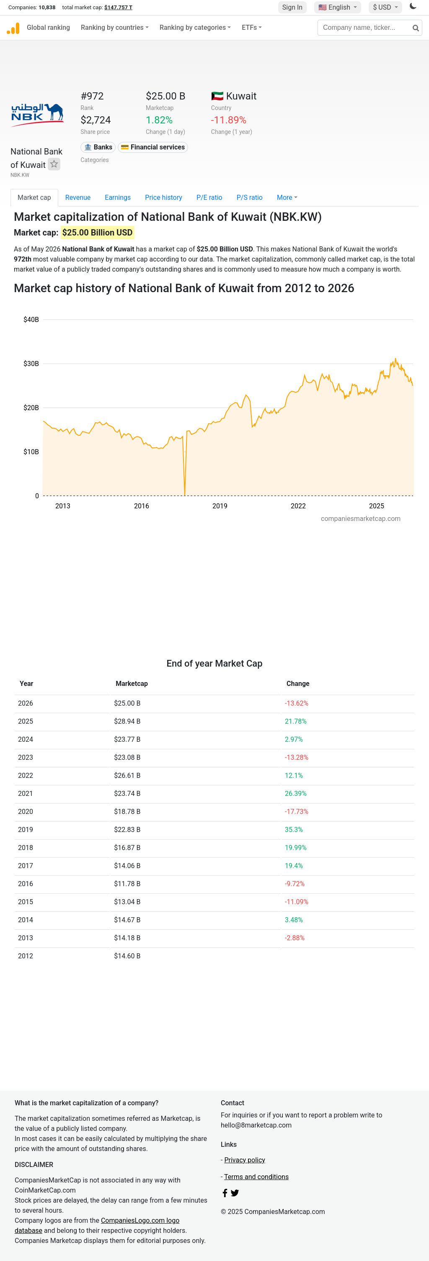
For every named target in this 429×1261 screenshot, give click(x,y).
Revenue (78, 197)
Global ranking (48, 27)
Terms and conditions (256, 1177)
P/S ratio (250, 197)
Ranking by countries (112, 27)
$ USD (383, 7)
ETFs (249, 27)
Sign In (292, 7)
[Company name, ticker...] (370, 28)
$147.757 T (118, 7)
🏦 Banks (98, 147)
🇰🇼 (234, 96)
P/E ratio (209, 197)
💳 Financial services (153, 147)
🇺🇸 (335, 7)
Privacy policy (244, 1160)
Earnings (118, 197)
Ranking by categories (193, 27)
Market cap (34, 197)
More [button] (284, 197)
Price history (163, 197)
